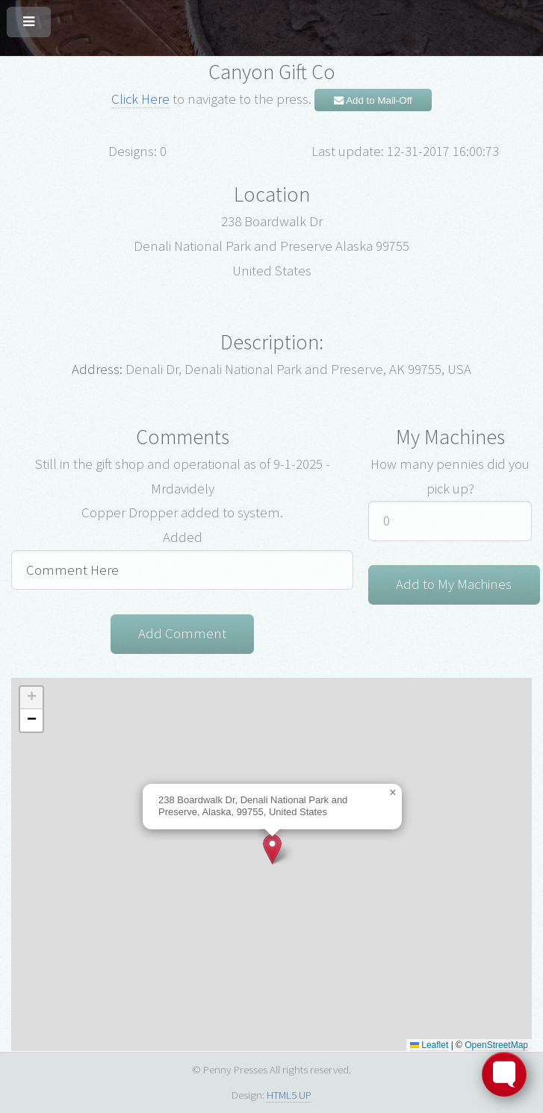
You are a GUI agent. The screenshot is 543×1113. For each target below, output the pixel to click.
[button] (272, 849)
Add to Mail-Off (373, 100)
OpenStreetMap (496, 1045)
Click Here (140, 98)
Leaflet (429, 1045)
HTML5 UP (289, 1095)
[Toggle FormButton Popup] (504, 1074)
